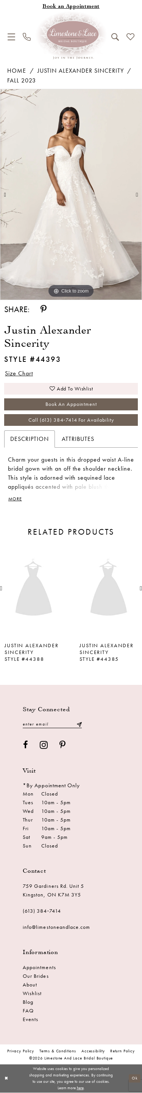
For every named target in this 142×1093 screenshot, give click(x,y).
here (80, 1088)
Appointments (39, 967)
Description (29, 439)
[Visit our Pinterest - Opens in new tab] (62, 745)
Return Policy (122, 1051)
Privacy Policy (20, 1051)
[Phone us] (26, 37)
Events (30, 1019)
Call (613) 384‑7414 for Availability (71, 420)
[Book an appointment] (71, 7)
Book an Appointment (71, 404)
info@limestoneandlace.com (57, 927)
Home (16, 71)
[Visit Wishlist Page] (130, 37)
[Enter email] (52, 725)
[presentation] (33, 589)
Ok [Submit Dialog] (134, 1078)
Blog (28, 1002)
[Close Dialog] (6, 1078)
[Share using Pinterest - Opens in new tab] (43, 309)
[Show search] (115, 37)
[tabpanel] (71, 194)
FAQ (28, 1011)
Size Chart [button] (19, 373)
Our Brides (36, 976)
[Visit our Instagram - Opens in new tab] (43, 745)
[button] (11, 37)
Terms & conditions (57, 1051)
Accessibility (93, 1051)
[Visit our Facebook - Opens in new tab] (26, 745)
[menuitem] (11, 37)
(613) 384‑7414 (42, 911)
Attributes (78, 439)
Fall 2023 (21, 80)
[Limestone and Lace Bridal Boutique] (71, 35)
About (30, 985)
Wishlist (32, 993)
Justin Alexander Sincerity (80, 71)
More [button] (15, 500)
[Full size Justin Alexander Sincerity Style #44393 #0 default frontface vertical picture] (71, 194)
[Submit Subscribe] (79, 725)
